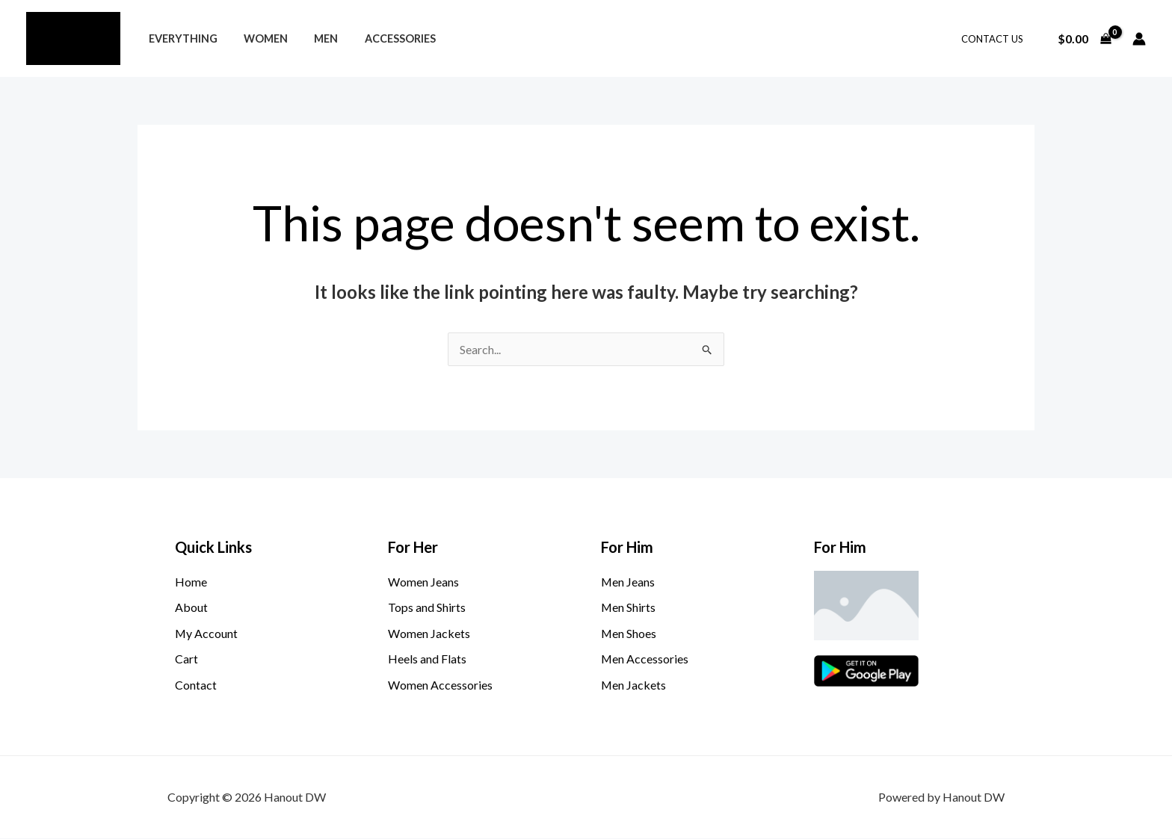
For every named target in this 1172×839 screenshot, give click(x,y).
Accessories (383, 38)
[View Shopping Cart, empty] (1084, 39)
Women (258, 38)
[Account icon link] (1139, 39)
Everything (180, 38)
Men (314, 38)
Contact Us (995, 39)
